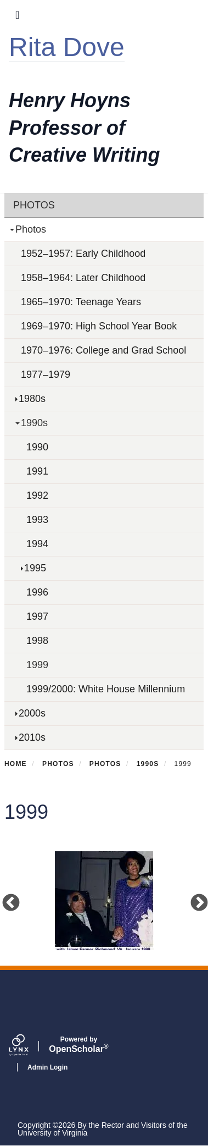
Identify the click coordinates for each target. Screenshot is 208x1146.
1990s (34, 422)
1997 (37, 616)
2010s (32, 737)
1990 (37, 447)
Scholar (78, 1045)
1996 (37, 592)
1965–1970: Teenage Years (81, 301)
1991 (37, 471)
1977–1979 (45, 374)
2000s (32, 713)
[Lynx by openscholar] (28, 1046)
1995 (35, 568)
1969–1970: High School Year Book (99, 326)
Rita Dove (67, 47)
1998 (37, 640)
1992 (37, 495)
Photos (34, 205)
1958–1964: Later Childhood (83, 277)
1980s (32, 398)
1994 (37, 543)
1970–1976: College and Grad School (103, 350)
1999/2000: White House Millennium (105, 689)
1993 (37, 519)
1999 (37, 664)
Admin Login (47, 1067)
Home (15, 764)
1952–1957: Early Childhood (83, 253)
